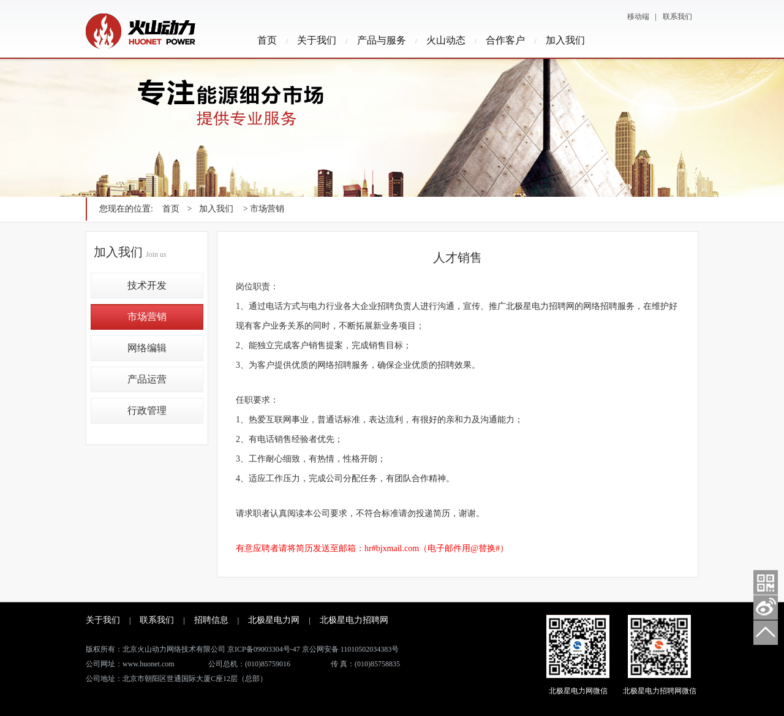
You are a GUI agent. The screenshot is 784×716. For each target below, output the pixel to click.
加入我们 (565, 40)
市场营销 (147, 316)
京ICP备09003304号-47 (263, 649)
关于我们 (316, 40)
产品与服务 (381, 40)
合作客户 (505, 40)
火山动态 (446, 40)
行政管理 (147, 410)
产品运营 (147, 379)
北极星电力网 (274, 620)
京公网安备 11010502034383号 (350, 649)
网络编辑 (147, 348)
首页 (267, 40)
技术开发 (147, 285)
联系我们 (677, 16)
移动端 (638, 16)
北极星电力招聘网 (354, 620)
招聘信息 (211, 620)
